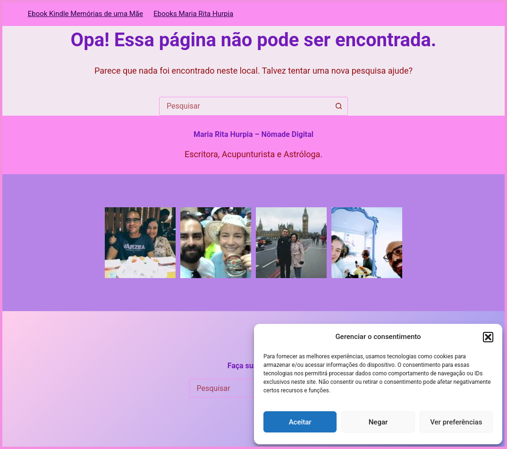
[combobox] (245, 106)
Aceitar (300, 422)
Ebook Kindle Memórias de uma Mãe (85, 13)
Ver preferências (456, 422)
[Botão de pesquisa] (338, 106)
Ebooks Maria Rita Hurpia (193, 13)
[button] (488, 337)
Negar (378, 422)
